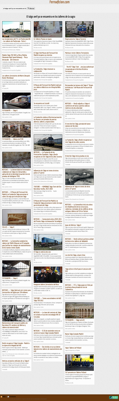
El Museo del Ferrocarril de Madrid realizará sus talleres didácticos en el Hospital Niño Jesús (47, 87)
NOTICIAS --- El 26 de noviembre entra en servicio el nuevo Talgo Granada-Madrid (47, 332)
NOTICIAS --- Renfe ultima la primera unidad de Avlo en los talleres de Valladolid (79, 240)
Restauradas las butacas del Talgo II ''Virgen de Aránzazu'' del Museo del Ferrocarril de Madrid (79, 87)
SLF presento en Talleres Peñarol (75, 372)
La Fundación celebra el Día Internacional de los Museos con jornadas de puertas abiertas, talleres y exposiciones (48, 119)
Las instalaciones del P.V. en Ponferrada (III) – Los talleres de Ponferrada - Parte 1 (16, 40)
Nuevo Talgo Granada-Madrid (74, 334)
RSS (3, 396)
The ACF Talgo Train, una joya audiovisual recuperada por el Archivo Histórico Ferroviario (79, 69)
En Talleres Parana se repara (43, 39)
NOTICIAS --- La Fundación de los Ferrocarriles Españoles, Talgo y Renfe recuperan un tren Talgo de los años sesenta (48, 154)
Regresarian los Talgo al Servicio (75, 39)
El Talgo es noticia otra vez (42, 252)
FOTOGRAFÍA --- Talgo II (9, 110)
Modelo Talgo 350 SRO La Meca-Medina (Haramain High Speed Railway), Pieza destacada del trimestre (15, 57)
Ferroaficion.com (5, 399)
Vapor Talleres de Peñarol (73, 348)
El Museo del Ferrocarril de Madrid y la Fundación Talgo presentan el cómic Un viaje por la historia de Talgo (48, 203)
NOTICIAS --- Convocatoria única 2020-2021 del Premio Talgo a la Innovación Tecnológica (48, 220)
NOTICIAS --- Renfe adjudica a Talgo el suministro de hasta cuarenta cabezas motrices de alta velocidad (77, 105)
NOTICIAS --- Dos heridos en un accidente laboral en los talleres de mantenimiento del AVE (48, 349)
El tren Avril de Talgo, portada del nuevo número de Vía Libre (77, 125)
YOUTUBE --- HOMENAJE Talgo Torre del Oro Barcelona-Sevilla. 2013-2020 (47, 187)
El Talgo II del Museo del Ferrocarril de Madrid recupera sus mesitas (46, 54)
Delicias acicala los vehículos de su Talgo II (15, 361)
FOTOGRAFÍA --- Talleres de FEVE (12, 139)
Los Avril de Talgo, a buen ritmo (75, 255)
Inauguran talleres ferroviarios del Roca (46, 284)
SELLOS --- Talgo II (8, 227)
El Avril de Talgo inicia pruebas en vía (77, 156)
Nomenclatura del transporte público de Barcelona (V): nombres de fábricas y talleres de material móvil (15, 325)
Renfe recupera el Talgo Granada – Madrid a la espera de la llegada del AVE (16, 344)
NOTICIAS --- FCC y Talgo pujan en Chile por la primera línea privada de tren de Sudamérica (79, 287)
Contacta (12, 396)
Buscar (31, 8)
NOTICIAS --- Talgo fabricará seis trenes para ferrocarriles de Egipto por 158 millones (16, 291)
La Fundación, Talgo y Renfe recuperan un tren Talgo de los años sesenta (78, 141)
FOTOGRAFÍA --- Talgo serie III (74, 320)
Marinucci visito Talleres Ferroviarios (77, 53)
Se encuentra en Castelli (41, 103)
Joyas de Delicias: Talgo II (73, 225)
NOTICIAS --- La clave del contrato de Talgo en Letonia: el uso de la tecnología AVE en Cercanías (47, 314)
